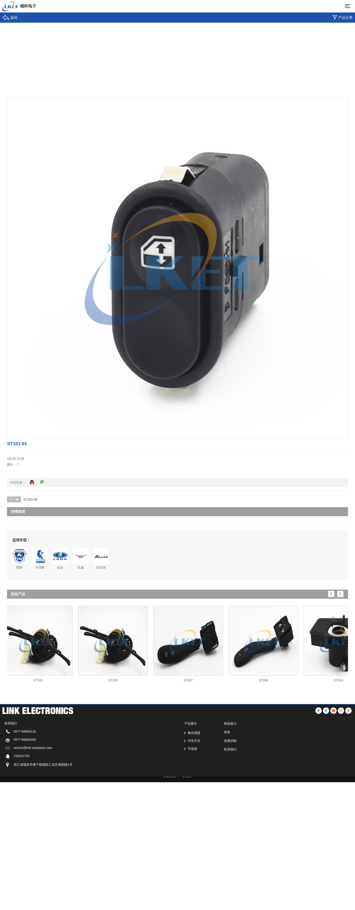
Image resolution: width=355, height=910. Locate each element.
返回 (13, 17)
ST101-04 (30, 499)
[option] (37, 642)
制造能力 (230, 779)
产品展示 (190, 779)
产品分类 (345, 17)
